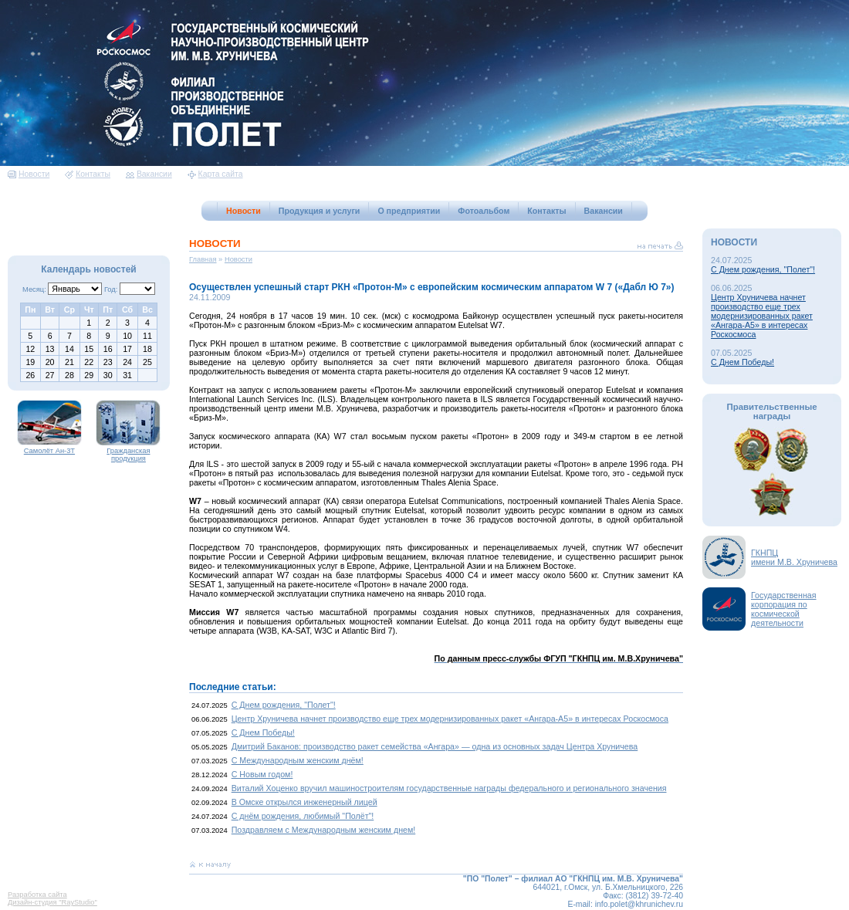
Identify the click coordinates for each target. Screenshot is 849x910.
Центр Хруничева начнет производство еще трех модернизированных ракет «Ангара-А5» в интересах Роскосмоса (450, 718)
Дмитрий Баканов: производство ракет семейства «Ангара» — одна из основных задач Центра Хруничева (435, 746)
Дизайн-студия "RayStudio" (52, 902)
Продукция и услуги (319, 210)
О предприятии (408, 210)
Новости (28, 174)
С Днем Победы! (263, 732)
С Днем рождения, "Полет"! (284, 704)
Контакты (87, 174)
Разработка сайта (37, 894)
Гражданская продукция (128, 451)
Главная (203, 259)
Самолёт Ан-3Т (49, 448)
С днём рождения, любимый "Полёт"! (303, 815)
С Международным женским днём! (298, 760)
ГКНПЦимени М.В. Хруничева (794, 557)
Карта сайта (215, 174)
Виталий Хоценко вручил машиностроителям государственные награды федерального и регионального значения (449, 788)
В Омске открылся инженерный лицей (304, 802)
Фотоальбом (483, 210)
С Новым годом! (262, 774)
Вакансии (149, 174)
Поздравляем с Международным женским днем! (324, 829)
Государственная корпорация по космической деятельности (784, 609)
